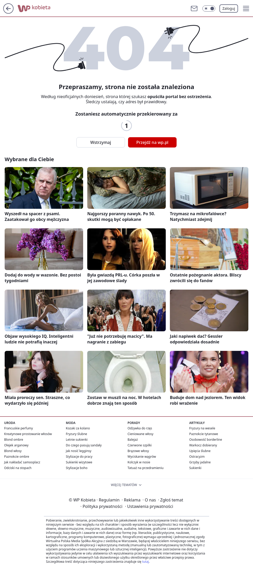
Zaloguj (229, 8)
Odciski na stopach (17, 468)
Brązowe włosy (138, 451)
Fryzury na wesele (202, 428)
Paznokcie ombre (16, 456)
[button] (246, 8)
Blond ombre (13, 439)
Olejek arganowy (16, 445)
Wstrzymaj (100, 142)
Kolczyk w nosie (139, 462)
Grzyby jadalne (200, 462)
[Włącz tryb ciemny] (208, 8)
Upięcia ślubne (200, 451)
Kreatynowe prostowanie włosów (28, 434)
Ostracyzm (197, 456)
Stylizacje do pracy (79, 456)
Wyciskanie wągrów (142, 456)
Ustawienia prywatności (149, 506)
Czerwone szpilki (140, 445)
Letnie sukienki (77, 439)
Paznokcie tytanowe (203, 434)
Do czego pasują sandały (84, 445)
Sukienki (195, 468)
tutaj (145, 561)
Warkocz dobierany (203, 445)
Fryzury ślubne (76, 434)
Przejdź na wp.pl (152, 142)
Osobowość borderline (205, 439)
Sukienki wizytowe (79, 462)
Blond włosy (13, 451)
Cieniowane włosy (140, 434)
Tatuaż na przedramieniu (146, 468)
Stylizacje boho (77, 468)
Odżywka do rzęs (140, 428)
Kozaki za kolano (78, 428)
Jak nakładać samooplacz (22, 462)
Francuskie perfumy (18, 428)
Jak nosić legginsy (78, 451)
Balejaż (133, 439)
